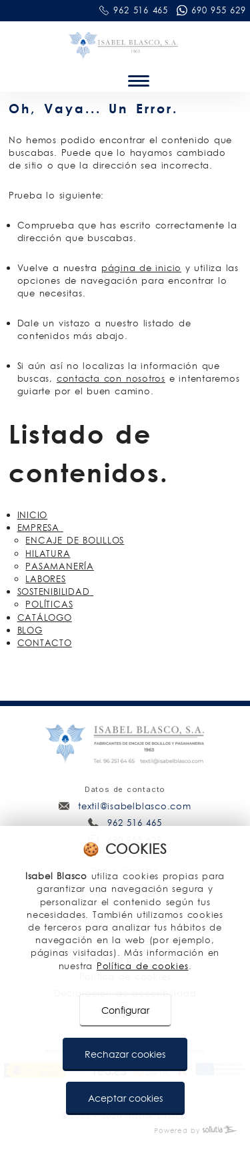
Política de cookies (143, 966)
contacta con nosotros (111, 378)
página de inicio (141, 268)
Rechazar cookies (125, 1054)
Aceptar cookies (125, 1098)
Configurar (125, 1010)
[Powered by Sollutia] (125, 1131)
